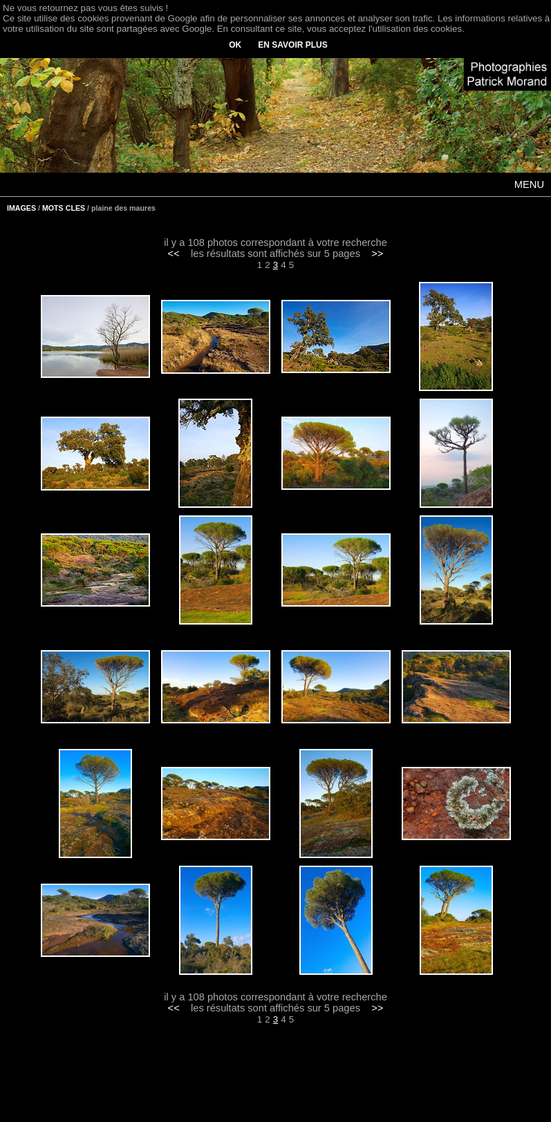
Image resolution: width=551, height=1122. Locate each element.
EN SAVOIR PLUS (292, 45)
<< (174, 253)
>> (377, 253)
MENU (529, 184)
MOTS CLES (63, 208)
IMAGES (21, 208)
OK (235, 45)
